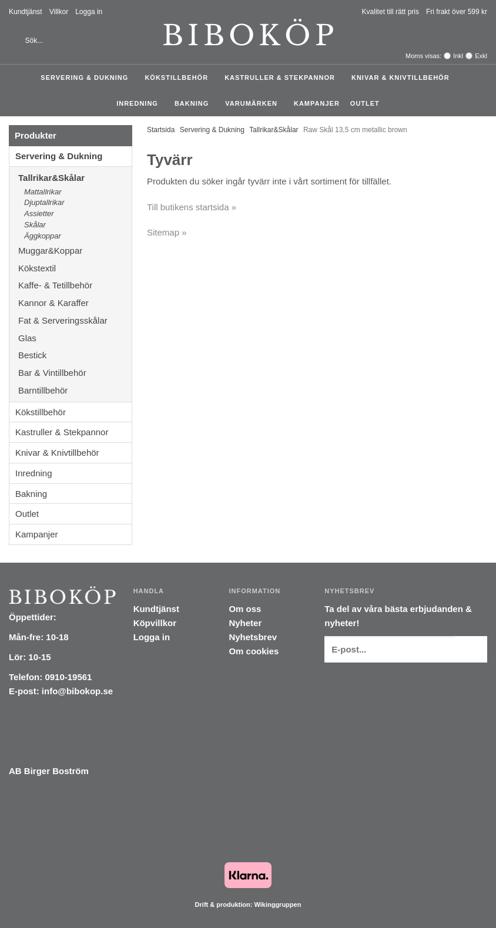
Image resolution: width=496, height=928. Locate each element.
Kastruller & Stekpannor (282, 77)
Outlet (365, 103)
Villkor (58, 12)
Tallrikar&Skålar (75, 178)
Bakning (195, 103)
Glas (75, 338)
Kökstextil (75, 268)
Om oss (245, 609)
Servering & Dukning (87, 77)
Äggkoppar (42, 235)
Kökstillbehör (179, 77)
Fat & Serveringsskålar (75, 320)
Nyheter (245, 623)
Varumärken (254, 103)
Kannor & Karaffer (75, 303)
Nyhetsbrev (253, 637)
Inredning (140, 103)
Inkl (458, 55)
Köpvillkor (154, 623)
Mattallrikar (43, 191)
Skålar (35, 224)
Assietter (39, 213)
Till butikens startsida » (191, 207)
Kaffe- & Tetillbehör (75, 285)
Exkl (481, 55)
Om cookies (254, 651)
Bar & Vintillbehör (75, 373)
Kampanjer (317, 103)
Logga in (88, 12)
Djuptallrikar (44, 202)
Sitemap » (167, 232)
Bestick (75, 355)
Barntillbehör (43, 390)
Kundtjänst (25, 12)
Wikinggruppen (277, 904)
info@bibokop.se (77, 691)
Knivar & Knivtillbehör (403, 77)
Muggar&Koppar (75, 250)
